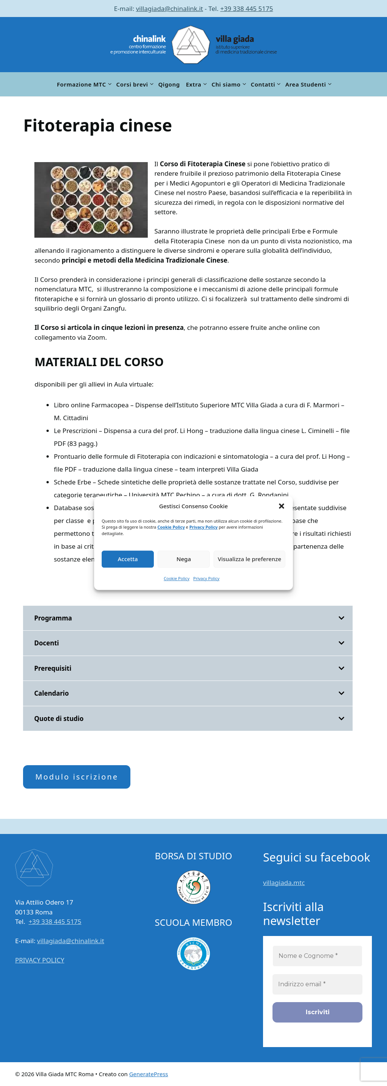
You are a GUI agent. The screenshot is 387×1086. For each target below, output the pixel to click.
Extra (197, 84)
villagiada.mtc (284, 882)
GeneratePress (148, 1074)
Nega (183, 559)
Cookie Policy (171, 527)
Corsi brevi (135, 84)
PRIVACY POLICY (39, 960)
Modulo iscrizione (76, 777)
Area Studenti (309, 84)
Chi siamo (230, 84)
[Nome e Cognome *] (317, 956)
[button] (281, 506)
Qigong (169, 84)
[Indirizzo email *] (317, 984)
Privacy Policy (203, 527)
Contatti (267, 84)
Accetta (128, 559)
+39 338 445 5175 (246, 8)
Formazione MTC (85, 84)
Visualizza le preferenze (249, 559)
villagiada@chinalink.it (169, 8)
